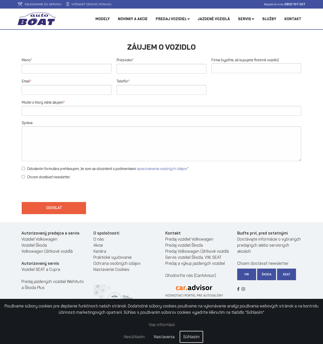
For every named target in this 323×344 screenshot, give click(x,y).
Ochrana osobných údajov (117, 263)
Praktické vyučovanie (112, 257)
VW (246, 274)
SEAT (286, 274)
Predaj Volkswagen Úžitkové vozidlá (197, 251)
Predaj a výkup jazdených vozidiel (195, 263)
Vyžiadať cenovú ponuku (89, 4)
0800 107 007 (294, 4)
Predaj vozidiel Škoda (184, 245)
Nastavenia (164, 336)
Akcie (98, 245)
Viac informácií (162, 324)
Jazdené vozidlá (214, 19)
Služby (269, 19)
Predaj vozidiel (173, 19)
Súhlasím (191, 336)
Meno (27, 60)
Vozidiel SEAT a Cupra (40, 269)
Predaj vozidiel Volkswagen (189, 239)
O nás (98, 239)
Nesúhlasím (134, 336)
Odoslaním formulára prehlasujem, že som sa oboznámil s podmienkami (105, 168)
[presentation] (60, 192)
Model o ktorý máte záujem (43, 102)
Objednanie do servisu (40, 4)
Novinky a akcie (133, 19)
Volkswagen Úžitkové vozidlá (47, 251)
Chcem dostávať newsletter (46, 177)
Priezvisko (125, 60)
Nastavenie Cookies (111, 269)
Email (26, 81)
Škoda (267, 274)
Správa (27, 123)
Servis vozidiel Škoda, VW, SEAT (193, 257)
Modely (102, 19)
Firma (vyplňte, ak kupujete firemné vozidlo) (245, 60)
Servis (246, 19)
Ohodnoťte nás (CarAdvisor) (190, 275)
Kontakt (292, 19)
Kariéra (99, 251)
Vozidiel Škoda (34, 245)
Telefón (123, 81)
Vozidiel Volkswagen (39, 239)
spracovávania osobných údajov (162, 169)
